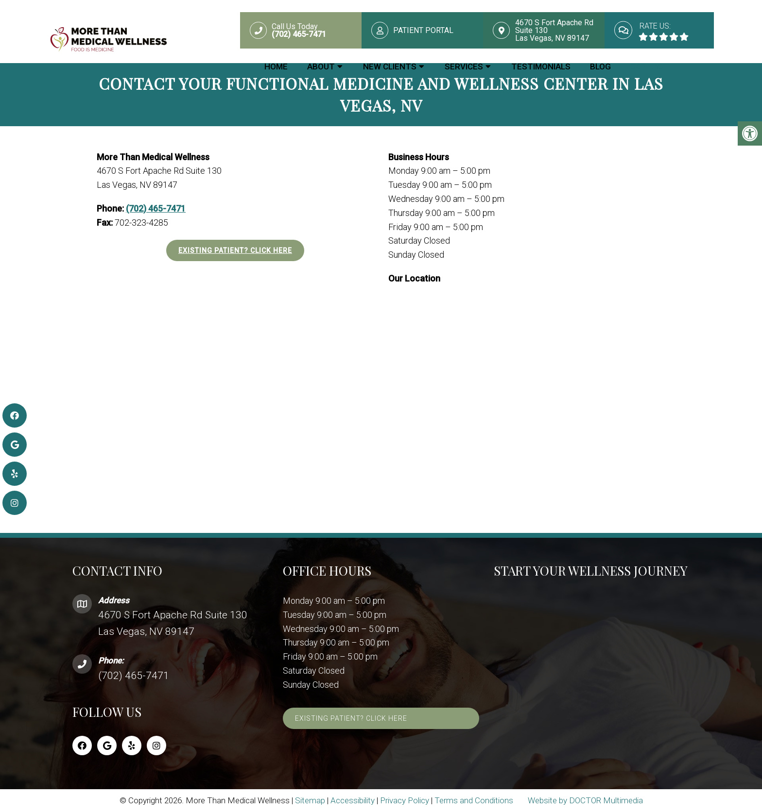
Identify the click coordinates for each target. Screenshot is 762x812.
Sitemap (310, 800)
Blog (600, 66)
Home (276, 66)
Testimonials (541, 66)
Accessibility (352, 800)
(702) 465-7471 (156, 208)
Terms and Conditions (473, 800)
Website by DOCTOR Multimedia (585, 800)
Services (464, 66)
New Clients (389, 66)
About (321, 66)
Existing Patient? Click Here (235, 250)
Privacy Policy (404, 800)
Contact (649, 66)
